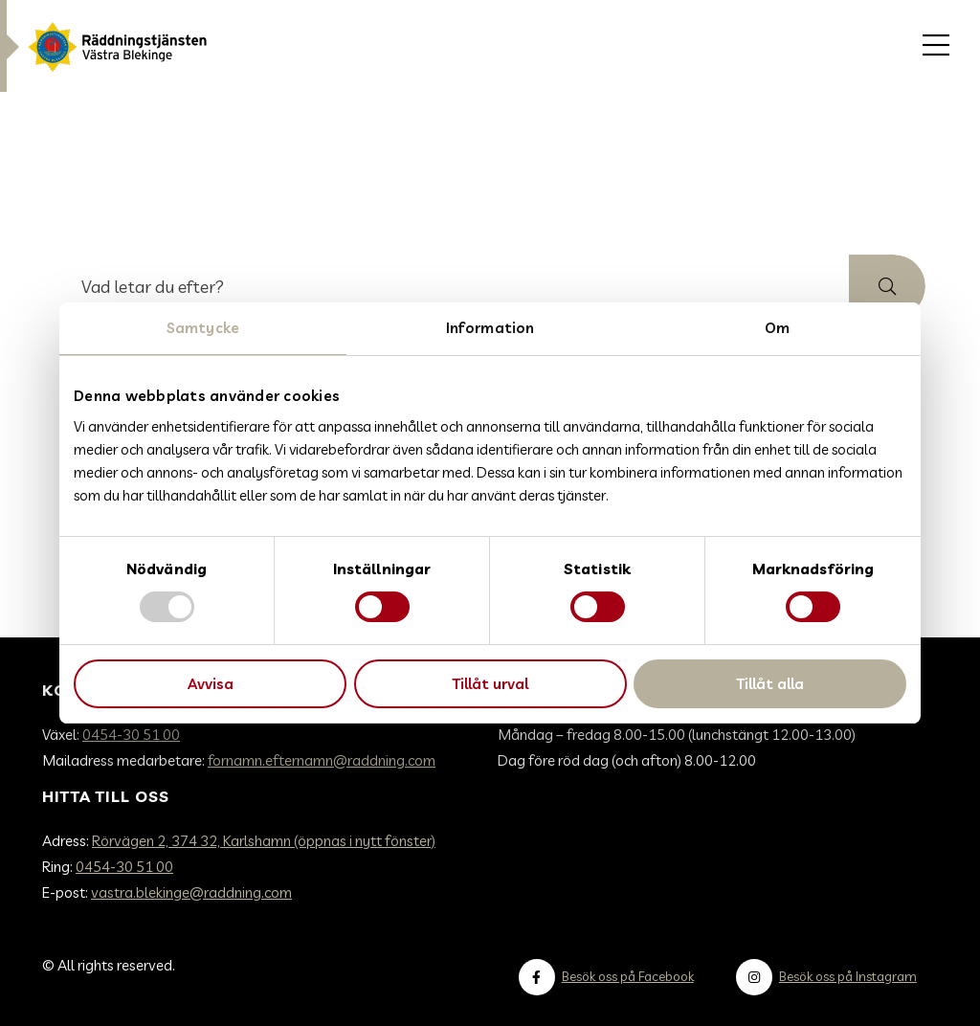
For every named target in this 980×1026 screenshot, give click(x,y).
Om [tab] (777, 328)
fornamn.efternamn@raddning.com (321, 760)
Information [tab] (490, 328)
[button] (887, 286)
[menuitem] (936, 46)
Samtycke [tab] (203, 328)
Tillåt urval (490, 684)
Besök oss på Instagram (848, 976)
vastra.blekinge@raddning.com (191, 892)
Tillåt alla (770, 684)
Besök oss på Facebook (628, 976)
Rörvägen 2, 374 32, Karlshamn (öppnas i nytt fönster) (263, 841)
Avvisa (211, 684)
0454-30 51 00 (131, 734)
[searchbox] (452, 286)
